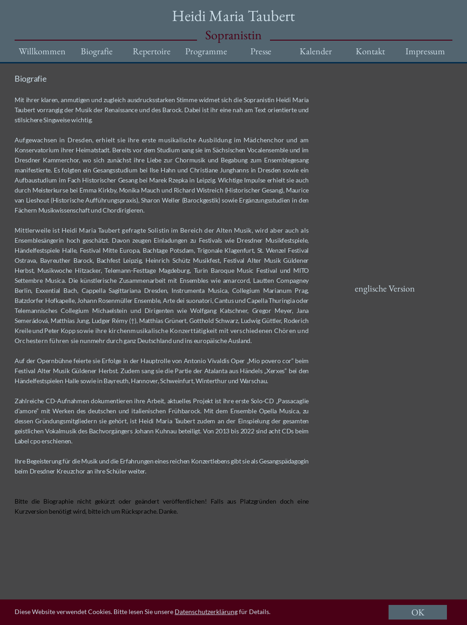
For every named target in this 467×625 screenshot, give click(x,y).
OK (418, 612)
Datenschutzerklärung (206, 611)
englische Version (385, 288)
